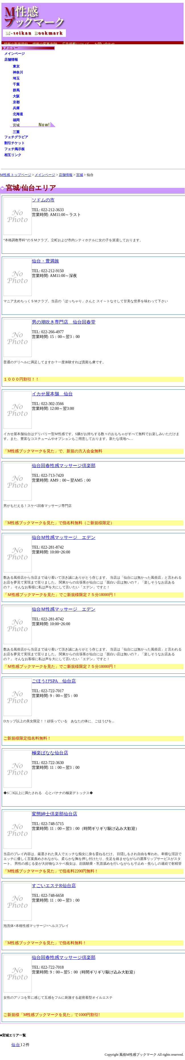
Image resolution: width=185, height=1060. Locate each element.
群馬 (16, 90)
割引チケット (14, 143)
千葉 (16, 84)
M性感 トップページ (15, 175)
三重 (16, 132)
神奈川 (18, 72)
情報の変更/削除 (45, 44)
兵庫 (16, 108)
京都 (16, 102)
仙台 (15, 1045)
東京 (16, 66)
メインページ (14, 54)
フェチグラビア (16, 137)
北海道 (18, 114)
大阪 (16, 96)
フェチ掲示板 (14, 149)
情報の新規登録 (16, 44)
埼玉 (16, 78)
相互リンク (12, 155)
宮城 (79, 175)
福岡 (16, 120)
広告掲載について (76, 44)
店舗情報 (11, 60)
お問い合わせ (104, 44)
